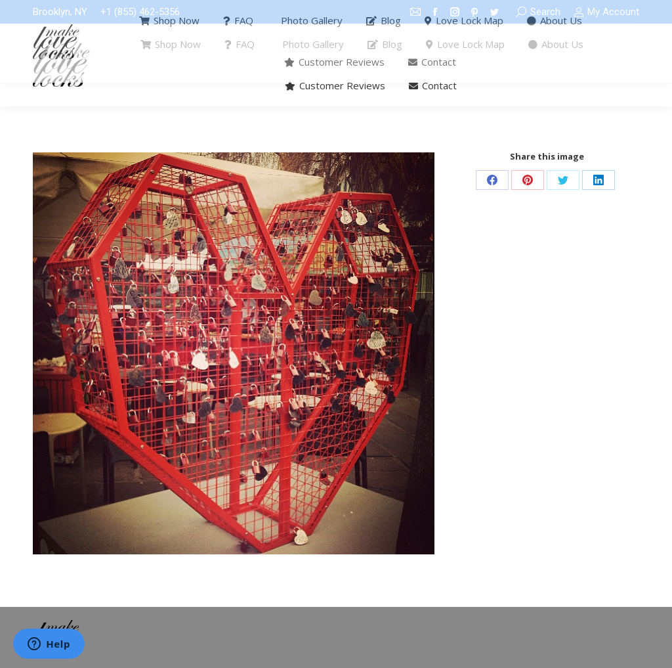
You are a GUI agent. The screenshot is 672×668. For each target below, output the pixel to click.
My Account (606, 12)
